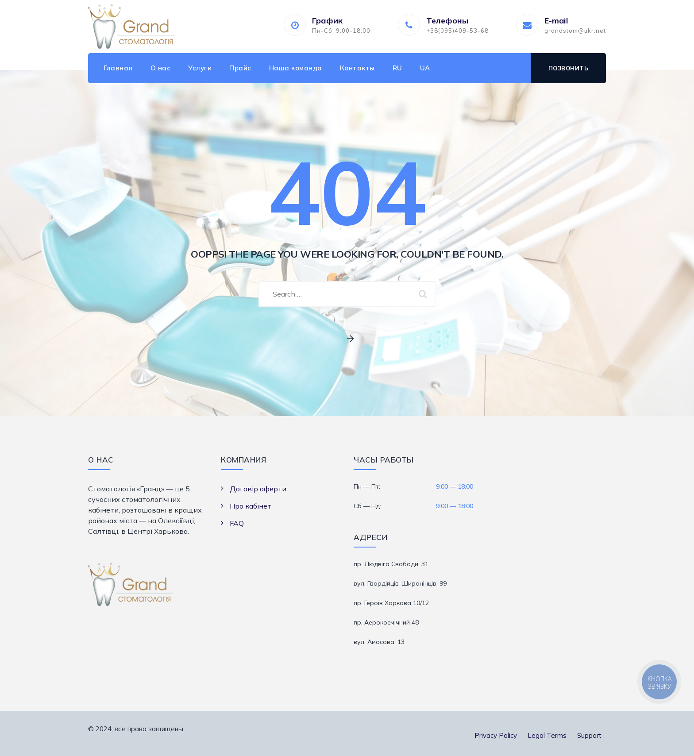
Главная (118, 68)
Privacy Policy (495, 735)
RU (397, 68)
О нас (160, 68)
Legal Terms (547, 735)
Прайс (240, 68)
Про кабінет (250, 505)
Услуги (200, 68)
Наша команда (295, 68)
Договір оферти (258, 488)
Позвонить (568, 68)
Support (589, 735)
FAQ (237, 523)
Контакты (357, 68)
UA (425, 68)
